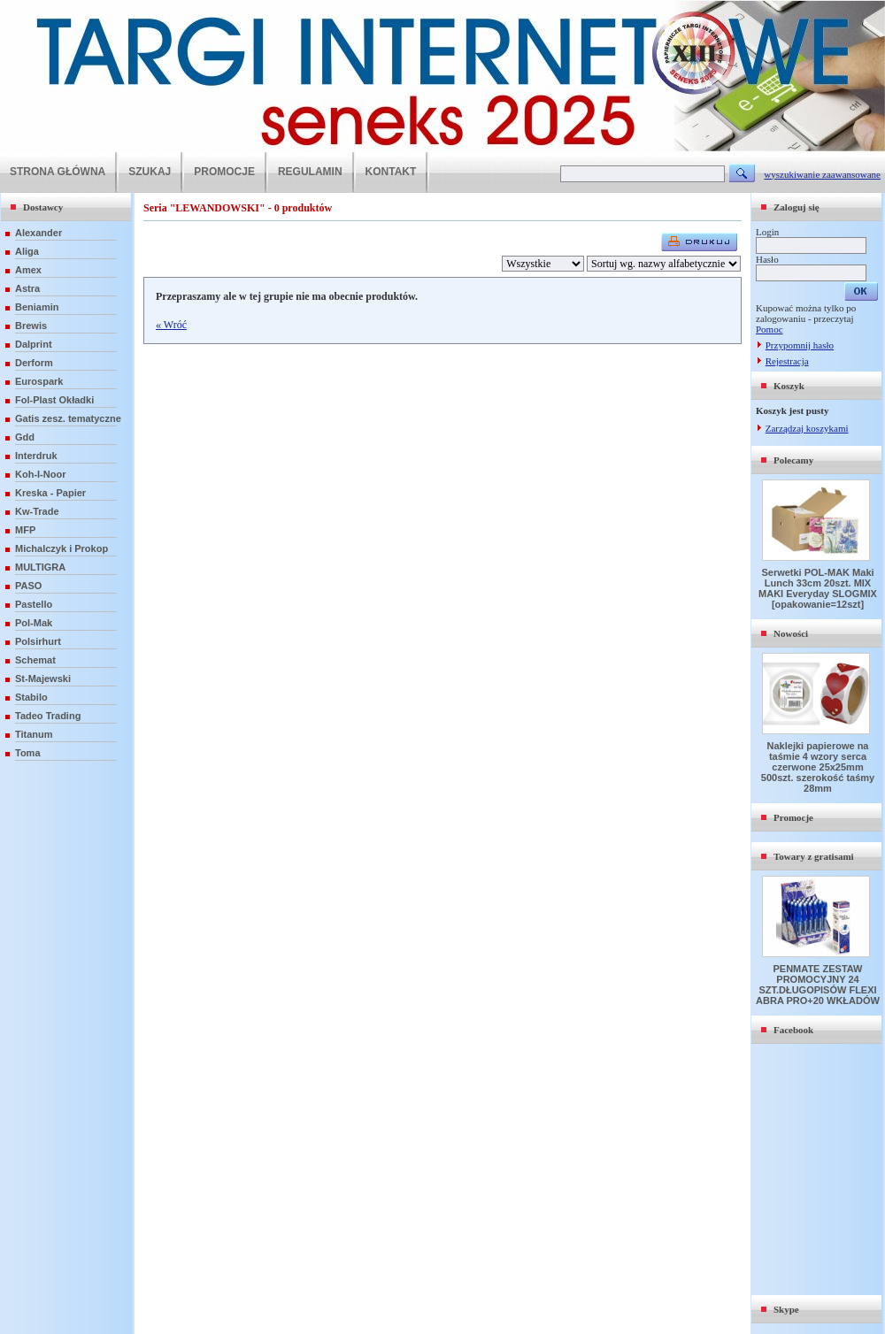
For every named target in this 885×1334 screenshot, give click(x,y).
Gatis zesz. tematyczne (68, 418)
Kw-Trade (37, 511)
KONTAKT (391, 171)
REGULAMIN (310, 171)
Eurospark (39, 381)
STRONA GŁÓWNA (57, 171)
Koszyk (788, 385)
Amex (28, 269)
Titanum (34, 734)
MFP (25, 530)
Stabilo (31, 697)
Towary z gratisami (813, 856)
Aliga (27, 251)
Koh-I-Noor (40, 474)
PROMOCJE (224, 171)
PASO (28, 585)
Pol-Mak (33, 622)
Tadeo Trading (48, 715)
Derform (34, 362)
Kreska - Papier (50, 492)
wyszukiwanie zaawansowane (822, 174)
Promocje (793, 817)
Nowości (790, 633)
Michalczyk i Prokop (61, 548)
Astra (27, 288)
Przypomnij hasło (800, 345)
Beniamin (37, 307)
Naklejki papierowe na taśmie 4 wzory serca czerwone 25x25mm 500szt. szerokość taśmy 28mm (817, 767)
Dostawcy (43, 207)
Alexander (38, 232)
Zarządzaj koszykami (807, 428)
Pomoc (769, 329)
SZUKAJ (149, 171)
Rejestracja (787, 361)
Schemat (35, 660)
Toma (28, 753)
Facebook (793, 1029)
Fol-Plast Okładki (54, 400)
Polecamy (793, 460)
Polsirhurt (38, 641)
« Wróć (171, 324)
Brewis (31, 325)
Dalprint (33, 344)
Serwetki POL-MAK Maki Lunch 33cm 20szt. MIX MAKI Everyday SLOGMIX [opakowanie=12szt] (817, 588)
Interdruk (36, 455)
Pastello (33, 604)
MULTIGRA (40, 567)
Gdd (25, 437)
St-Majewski (43, 678)
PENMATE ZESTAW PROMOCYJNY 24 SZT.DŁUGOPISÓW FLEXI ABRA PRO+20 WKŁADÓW (818, 984)
